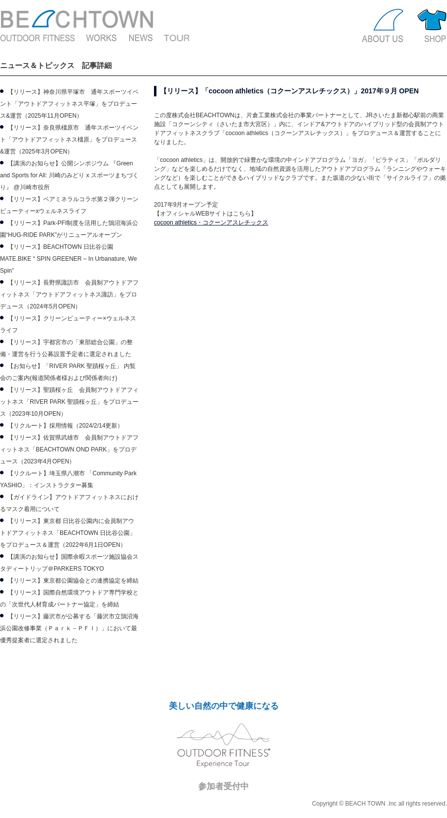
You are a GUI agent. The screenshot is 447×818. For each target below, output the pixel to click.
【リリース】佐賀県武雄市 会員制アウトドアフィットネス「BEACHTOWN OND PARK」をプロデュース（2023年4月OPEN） (69, 449)
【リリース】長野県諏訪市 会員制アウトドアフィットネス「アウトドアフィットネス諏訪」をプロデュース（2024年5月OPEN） (69, 294)
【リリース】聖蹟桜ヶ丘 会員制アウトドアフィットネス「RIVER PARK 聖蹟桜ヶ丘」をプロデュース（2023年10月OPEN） (69, 401)
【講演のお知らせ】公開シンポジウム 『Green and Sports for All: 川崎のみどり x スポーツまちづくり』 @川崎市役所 (69, 175)
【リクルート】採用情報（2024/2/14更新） (65, 425)
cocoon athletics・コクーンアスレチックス (211, 222)
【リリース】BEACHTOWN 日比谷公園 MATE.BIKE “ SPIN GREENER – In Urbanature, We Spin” (68, 258)
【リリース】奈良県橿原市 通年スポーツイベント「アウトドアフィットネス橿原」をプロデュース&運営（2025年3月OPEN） (69, 139)
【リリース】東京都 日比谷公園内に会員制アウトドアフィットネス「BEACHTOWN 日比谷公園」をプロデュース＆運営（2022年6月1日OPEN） (68, 533)
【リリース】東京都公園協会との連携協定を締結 (73, 580)
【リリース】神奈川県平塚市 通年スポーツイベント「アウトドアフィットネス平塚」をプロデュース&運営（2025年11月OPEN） (69, 103)
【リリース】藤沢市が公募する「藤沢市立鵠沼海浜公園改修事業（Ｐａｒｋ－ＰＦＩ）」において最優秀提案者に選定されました (69, 628)
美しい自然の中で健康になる (224, 706)
